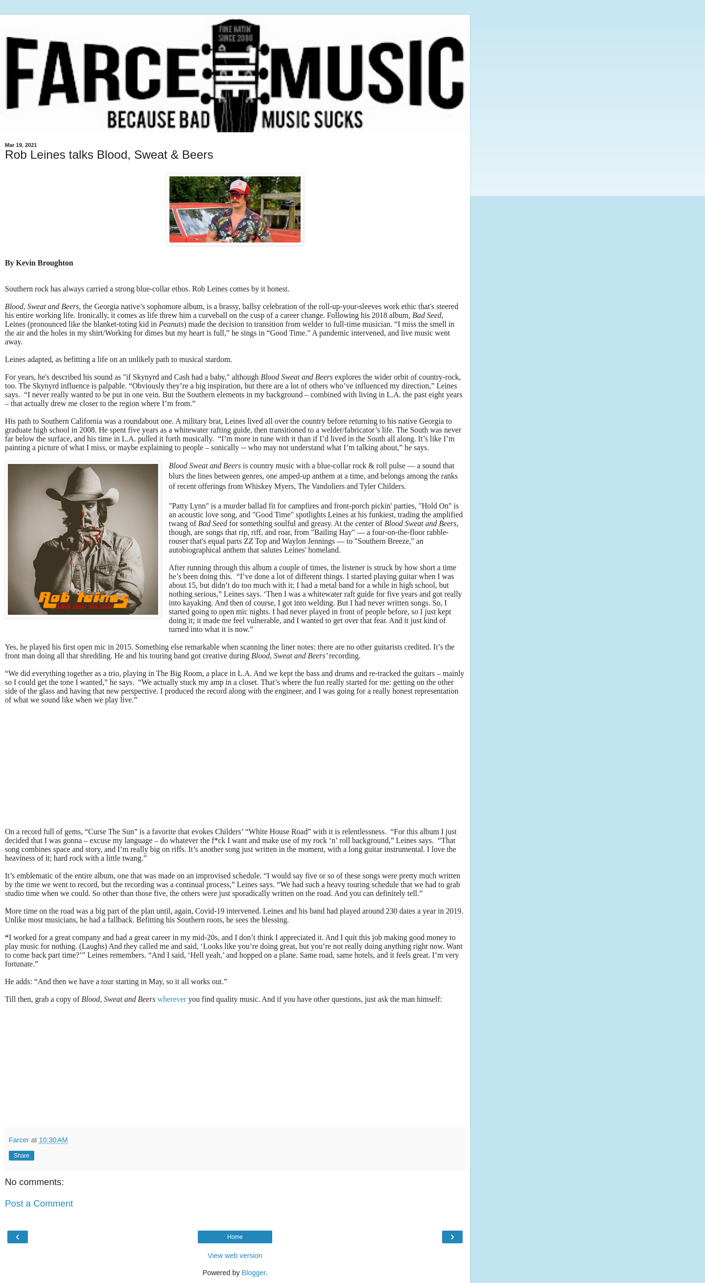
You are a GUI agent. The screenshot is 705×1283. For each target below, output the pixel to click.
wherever (172, 999)
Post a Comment (39, 1203)
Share (21, 1155)
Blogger (254, 1273)
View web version (235, 1255)
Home (235, 1237)
